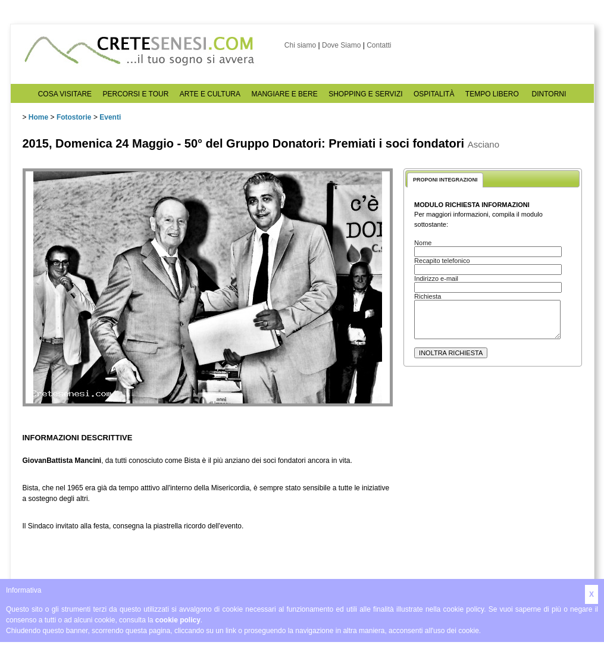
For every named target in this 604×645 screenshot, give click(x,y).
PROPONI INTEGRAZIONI (445, 180)
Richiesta (427, 296)
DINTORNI (549, 94)
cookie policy (178, 620)
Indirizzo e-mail (436, 278)
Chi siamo (300, 45)
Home (38, 117)
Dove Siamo (341, 45)
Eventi (110, 117)
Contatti (379, 45)
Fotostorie (74, 117)
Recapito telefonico (442, 260)
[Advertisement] (482, 494)
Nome (422, 242)
